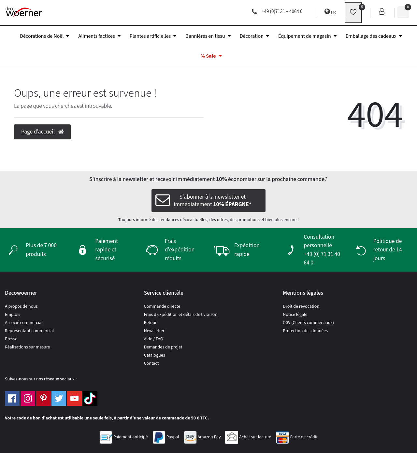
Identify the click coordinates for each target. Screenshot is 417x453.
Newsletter (154, 331)
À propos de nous (21, 306)
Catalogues (154, 355)
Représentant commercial (29, 331)
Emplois (12, 314)
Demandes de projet (163, 347)
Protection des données (305, 331)
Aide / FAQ (153, 339)
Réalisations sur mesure (27, 347)
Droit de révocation (301, 306)
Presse (11, 339)
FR (330, 12)
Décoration (252, 36)
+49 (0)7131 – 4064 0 (277, 11)
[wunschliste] (353, 12)
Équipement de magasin (304, 36)
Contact (151, 363)
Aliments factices (96, 36)
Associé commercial (24, 322)
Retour (150, 322)
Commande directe (162, 306)
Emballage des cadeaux (371, 36)
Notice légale (295, 314)
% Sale (208, 56)
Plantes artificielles (150, 36)
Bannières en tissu (205, 36)
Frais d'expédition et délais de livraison (180, 314)
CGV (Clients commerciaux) (308, 322)
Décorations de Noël (42, 36)
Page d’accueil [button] (42, 132)
